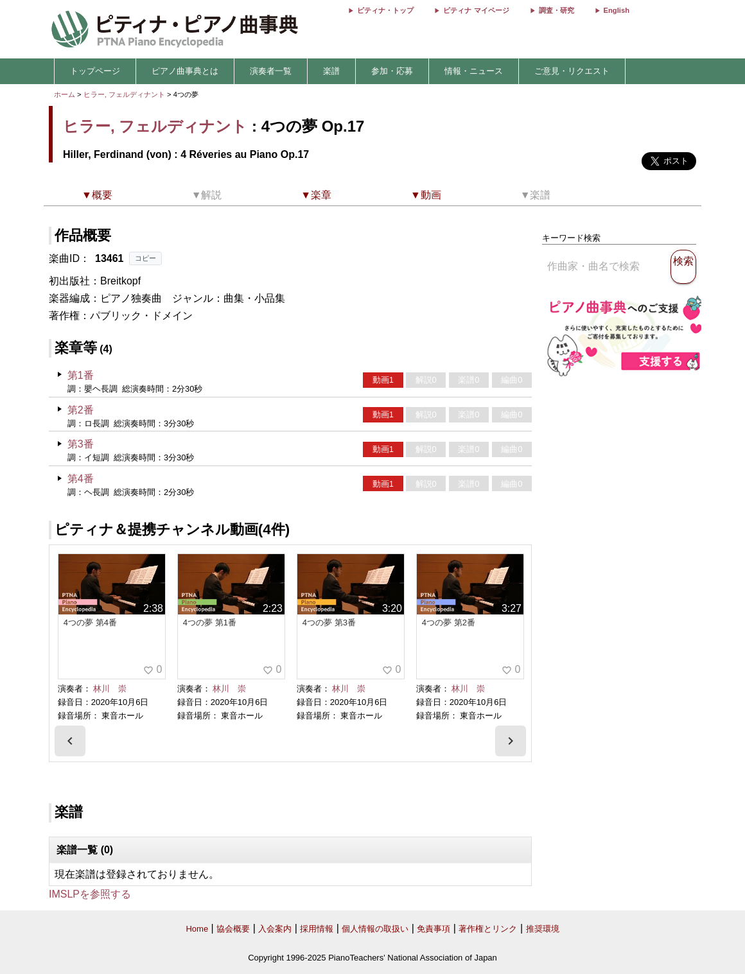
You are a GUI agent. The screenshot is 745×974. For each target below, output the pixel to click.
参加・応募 (392, 71)
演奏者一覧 (271, 71)
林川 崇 (110, 688)
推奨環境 (542, 929)
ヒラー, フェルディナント (124, 94)
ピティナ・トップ (385, 10)
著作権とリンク (488, 929)
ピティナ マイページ (476, 10)
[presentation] (70, 741)
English (616, 10)
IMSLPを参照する (90, 894)
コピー (145, 258)
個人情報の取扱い (375, 929)
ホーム (64, 94)
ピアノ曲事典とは (185, 71)
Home (197, 929)
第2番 (80, 409)
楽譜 (331, 71)
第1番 (80, 375)
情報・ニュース (473, 71)
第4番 (80, 478)
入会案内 (275, 929)
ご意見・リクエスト (571, 71)
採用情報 (316, 929)
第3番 (80, 444)
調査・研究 (556, 10)
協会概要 (233, 929)
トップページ (95, 71)
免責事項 (433, 929)
